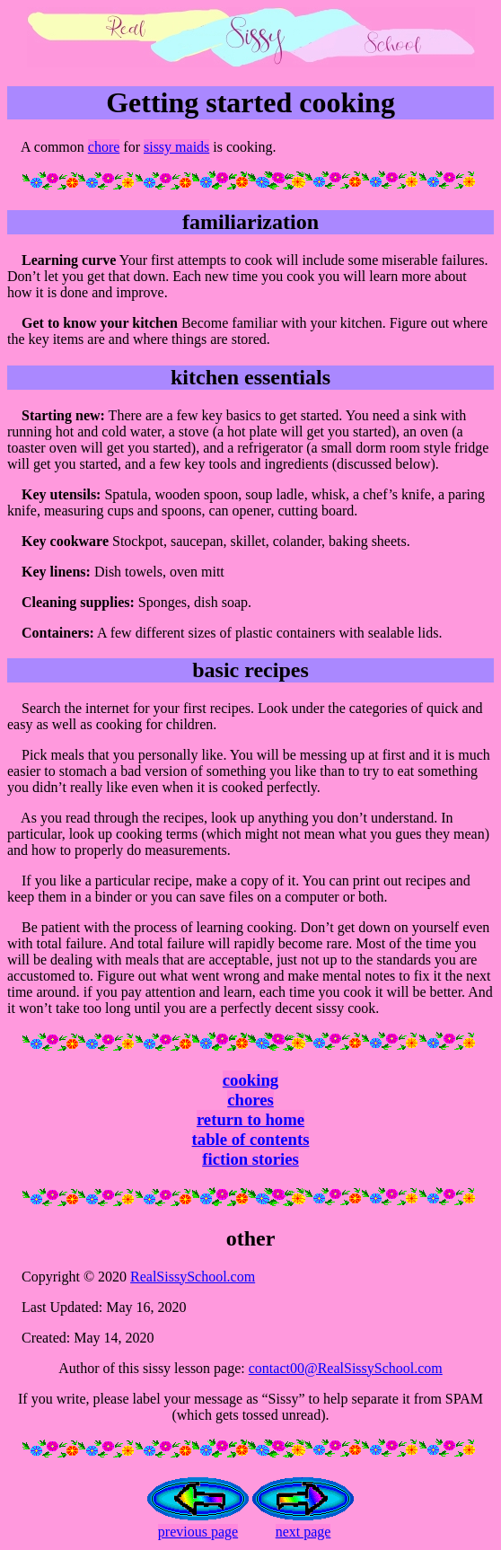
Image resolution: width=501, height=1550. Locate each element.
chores (250, 1099)
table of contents (251, 1139)
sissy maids (176, 146)
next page (303, 1531)
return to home (250, 1119)
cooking (250, 1079)
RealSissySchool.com (192, 1276)
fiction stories (250, 1158)
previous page (198, 1531)
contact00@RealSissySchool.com (346, 1368)
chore (104, 146)
